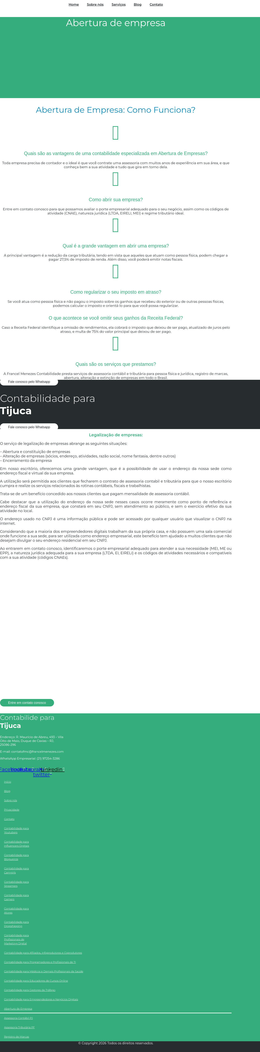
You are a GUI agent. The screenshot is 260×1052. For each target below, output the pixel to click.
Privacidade (11, 809)
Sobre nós (95, 4)
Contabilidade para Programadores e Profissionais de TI (40, 962)
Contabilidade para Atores (16, 910)
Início (7, 781)
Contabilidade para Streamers (16, 883)
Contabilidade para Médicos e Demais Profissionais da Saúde (43, 971)
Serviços (119, 4)
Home (74, 4)
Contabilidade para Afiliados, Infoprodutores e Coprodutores (43, 952)
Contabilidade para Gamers (16, 897)
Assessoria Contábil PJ (18, 1018)
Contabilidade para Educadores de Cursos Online (36, 980)
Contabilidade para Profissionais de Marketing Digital (16, 939)
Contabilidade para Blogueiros (16, 857)
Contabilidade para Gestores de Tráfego (29, 990)
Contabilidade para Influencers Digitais (16, 843)
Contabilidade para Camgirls (16, 870)
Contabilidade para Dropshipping (16, 924)
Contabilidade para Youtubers (16, 830)
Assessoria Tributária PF (19, 1027)
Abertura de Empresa (18, 1008)
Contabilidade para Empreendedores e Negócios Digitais (41, 999)
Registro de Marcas (16, 1036)
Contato (156, 4)
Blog (137, 4)
